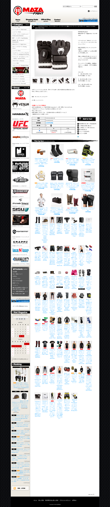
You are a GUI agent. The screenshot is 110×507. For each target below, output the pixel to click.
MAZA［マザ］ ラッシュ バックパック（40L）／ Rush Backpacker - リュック (74, 374)
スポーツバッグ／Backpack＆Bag (20, 65)
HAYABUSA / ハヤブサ (20, 115)
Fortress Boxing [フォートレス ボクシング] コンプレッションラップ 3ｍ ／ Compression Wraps (89, 254)
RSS (19, 488)
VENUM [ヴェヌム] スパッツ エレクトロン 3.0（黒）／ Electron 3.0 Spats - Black (45, 375)
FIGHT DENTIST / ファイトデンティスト (20, 233)
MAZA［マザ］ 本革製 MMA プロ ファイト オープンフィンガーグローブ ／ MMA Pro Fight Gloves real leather (81, 227)
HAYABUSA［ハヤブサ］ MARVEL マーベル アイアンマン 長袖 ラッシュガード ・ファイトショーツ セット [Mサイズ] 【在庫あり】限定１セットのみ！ (59, 406)
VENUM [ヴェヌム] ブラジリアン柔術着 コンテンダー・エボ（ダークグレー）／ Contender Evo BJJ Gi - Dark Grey (67, 327)
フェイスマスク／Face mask (19, 83)
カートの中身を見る (20, 300)
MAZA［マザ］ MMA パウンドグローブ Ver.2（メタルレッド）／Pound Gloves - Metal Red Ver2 (74, 301)
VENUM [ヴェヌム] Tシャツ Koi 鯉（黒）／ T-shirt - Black (45, 348)
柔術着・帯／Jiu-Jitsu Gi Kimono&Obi (18, 41)
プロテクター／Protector (18, 60)
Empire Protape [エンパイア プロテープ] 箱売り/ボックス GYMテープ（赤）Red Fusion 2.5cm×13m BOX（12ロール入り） (74, 256)
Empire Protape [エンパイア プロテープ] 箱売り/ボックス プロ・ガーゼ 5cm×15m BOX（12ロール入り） (52, 279)
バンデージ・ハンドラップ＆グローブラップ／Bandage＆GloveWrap (21, 53)
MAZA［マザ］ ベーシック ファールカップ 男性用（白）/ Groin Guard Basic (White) (89, 225)
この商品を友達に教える (85, 125)
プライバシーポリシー (65, 500)
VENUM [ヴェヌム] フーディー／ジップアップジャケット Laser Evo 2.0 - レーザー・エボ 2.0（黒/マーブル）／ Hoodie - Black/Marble (89, 378)
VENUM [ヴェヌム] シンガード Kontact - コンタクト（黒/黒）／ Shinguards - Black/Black (38, 225)
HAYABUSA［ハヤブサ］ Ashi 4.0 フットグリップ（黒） (57, 153)
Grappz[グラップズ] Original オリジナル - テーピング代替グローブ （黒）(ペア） (21, 438)
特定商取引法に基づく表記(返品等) (87, 123)
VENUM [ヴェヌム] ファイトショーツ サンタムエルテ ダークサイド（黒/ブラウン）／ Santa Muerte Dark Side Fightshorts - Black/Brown (59, 378)
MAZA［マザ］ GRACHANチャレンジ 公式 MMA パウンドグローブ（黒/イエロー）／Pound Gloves (88, 154)
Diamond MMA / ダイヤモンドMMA (21, 260)
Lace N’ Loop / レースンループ (20, 251)
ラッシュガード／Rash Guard (19, 29)
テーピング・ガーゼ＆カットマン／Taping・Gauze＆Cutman (20, 57)
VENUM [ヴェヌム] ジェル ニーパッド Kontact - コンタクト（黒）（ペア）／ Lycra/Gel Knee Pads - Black (89, 279)
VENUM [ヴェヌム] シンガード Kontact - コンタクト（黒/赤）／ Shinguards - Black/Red (38, 349)
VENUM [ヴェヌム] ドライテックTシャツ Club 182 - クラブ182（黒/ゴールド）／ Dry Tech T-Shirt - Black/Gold (67, 352)
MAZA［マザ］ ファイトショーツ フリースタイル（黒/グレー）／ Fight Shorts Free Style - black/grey (38, 301)
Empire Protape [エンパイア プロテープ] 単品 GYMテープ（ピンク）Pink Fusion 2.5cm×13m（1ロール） (67, 279)
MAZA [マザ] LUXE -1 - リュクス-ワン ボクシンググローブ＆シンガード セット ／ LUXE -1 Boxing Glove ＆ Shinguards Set (21, 378)
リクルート (15, 285)
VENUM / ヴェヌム (20, 106)
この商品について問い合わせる (87, 127)
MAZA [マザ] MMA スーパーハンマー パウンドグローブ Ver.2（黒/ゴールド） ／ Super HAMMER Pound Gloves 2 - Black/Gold (59, 255)
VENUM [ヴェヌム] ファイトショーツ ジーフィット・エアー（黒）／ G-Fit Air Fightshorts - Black (81, 255)
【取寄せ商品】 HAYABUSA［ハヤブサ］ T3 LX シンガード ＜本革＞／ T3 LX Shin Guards (72, 203)
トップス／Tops (16, 27)
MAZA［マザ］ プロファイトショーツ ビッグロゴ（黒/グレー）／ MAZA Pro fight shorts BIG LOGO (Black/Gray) (52, 255)
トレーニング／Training (18, 76)
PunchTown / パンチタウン (20, 202)
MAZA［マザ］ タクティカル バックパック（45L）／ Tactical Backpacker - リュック (52, 375)
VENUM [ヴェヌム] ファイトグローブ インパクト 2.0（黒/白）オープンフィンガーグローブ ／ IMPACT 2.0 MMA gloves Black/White (38, 405)
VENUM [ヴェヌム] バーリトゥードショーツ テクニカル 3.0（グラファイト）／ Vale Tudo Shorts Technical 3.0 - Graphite (52, 303)
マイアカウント (93, 11)
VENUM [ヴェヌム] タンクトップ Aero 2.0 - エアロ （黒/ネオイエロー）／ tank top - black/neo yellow (74, 352)
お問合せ (57, 20)
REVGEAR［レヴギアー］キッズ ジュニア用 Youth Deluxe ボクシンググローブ (59, 349)
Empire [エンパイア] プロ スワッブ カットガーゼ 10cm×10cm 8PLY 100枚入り (59, 277)
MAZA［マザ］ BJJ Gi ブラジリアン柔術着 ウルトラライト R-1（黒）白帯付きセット (21, 472)
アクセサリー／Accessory (18, 78)
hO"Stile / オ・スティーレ (20, 167)
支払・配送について (32, 20)
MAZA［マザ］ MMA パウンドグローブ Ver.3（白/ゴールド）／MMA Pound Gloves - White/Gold (41, 178)
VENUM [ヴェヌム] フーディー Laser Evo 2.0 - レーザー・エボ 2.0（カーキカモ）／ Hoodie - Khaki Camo (38, 376)
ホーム (18, 20)
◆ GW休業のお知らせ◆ (19, 293)
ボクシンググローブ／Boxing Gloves (19, 47)
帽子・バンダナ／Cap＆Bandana (20, 38)
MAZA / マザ (20, 95)
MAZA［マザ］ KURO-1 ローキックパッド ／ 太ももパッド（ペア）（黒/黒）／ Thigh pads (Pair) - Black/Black (59, 302)
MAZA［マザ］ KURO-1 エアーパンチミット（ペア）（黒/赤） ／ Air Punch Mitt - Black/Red (67, 375)
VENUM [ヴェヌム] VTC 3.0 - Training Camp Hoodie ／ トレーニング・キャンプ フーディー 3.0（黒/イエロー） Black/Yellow (89, 352)
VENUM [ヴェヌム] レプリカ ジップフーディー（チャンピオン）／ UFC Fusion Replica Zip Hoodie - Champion (45, 302)
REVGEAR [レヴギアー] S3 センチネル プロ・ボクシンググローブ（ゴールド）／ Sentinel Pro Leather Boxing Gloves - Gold (52, 327)
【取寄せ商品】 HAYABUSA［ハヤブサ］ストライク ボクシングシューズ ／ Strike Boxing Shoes (74, 402)
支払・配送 (41, 500)
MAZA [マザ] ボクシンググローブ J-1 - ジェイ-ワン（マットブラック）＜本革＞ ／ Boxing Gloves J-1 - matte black (72, 179)
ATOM (23, 488)
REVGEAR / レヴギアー (20, 192)
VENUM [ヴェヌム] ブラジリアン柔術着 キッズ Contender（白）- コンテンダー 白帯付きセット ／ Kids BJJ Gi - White (41, 203)
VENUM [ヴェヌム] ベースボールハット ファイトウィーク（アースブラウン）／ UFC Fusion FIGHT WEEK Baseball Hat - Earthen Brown (16, 402)
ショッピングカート (88, 20)
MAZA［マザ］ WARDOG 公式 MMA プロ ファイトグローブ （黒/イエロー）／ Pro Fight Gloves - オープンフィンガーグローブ (89, 303)
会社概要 (15, 271)
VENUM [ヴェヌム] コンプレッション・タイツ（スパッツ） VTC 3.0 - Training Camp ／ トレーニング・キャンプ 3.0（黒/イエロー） (52, 405)
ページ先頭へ (91, 494)
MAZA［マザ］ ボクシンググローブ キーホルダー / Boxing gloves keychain (45, 253)
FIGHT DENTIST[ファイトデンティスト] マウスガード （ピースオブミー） (38, 324)
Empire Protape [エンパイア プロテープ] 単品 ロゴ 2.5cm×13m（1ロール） (38, 277)
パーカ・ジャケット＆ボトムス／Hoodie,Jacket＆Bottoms (20, 35)
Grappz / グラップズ (20, 243)
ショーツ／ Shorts (17, 32)
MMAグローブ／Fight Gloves (19, 44)
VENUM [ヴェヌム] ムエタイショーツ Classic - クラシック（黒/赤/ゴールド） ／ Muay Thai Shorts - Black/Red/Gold (67, 255)
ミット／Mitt (15, 63)
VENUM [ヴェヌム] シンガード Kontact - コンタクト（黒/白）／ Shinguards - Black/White (59, 225)
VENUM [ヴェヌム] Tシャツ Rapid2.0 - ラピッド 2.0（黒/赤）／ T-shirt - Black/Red (52, 350)
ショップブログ (46, 20)
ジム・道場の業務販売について (20, 291)
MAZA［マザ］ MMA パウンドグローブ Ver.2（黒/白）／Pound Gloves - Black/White (81, 300)
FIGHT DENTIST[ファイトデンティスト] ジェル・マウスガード (45, 323)
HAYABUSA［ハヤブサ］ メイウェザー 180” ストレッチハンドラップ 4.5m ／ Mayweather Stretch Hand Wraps (74, 227)
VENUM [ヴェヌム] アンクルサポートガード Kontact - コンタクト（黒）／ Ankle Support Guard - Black (81, 327)
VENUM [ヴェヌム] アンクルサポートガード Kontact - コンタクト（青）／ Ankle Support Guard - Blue (89, 327)
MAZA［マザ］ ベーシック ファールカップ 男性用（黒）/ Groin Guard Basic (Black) (38, 253)
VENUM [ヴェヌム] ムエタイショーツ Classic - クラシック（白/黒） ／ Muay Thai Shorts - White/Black (45, 402)
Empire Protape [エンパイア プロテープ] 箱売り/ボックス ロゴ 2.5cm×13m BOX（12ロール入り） (45, 278)
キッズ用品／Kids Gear (20, 71)
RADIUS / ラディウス (20, 221)
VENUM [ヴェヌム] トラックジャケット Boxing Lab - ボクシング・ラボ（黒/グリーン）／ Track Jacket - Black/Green (81, 352)
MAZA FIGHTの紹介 (18, 280)
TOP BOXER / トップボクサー (20, 180)
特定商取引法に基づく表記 (51, 500)
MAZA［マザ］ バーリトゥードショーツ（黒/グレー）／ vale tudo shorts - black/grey (20, 444)
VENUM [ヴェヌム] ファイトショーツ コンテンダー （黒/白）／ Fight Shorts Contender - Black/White (52, 226)
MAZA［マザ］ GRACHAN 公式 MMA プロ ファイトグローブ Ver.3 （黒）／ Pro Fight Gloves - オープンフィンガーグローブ (57, 179)
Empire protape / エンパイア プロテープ (20, 139)
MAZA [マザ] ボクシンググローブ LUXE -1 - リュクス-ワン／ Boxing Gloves (21, 451)
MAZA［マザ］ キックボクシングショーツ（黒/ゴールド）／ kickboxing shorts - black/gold (20, 432)
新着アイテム (16, 283)
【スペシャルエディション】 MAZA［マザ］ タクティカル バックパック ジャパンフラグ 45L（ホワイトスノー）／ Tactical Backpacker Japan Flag (88, 179)
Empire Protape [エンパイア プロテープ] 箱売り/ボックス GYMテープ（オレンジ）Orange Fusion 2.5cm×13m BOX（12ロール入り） (41, 155)
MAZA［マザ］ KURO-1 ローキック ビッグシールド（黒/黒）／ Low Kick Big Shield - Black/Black (67, 301)
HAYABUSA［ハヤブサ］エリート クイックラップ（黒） (88, 202)
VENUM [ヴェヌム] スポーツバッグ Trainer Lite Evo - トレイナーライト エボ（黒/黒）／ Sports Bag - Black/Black (56, 203)
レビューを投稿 (83, 133)
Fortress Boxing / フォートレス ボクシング (20, 153)
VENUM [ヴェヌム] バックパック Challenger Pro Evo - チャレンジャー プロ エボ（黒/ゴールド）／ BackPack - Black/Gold (59, 327)
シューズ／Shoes (16, 50)
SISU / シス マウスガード (20, 211)
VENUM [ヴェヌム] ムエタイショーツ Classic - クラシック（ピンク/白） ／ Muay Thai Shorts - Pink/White (74, 279)
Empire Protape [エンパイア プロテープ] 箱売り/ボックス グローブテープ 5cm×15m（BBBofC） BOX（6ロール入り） (72, 154)
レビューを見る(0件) (84, 131)
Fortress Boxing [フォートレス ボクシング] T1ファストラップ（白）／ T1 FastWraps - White (81, 278)
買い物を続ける (83, 129)
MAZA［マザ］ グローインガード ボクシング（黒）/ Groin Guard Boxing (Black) (67, 225)
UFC (20, 126)
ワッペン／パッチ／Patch (18, 81)
